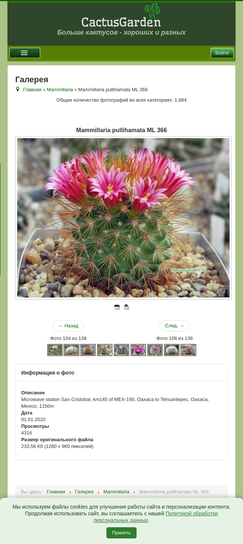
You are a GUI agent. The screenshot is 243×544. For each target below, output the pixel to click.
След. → (174, 325)
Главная (32, 89)
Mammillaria (60, 89)
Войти (222, 52)
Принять (121, 532)
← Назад (68, 325)
